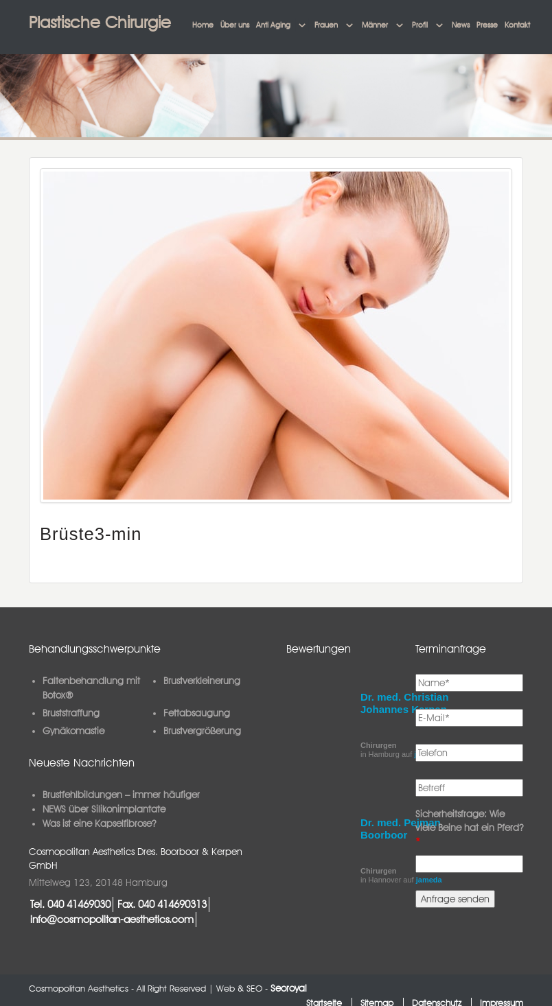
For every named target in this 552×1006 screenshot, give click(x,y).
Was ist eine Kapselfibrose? (99, 823)
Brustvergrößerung (202, 730)
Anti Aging (273, 25)
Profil (420, 25)
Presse (487, 25)
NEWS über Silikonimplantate (104, 809)
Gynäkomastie (73, 730)
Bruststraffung (71, 712)
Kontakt (517, 25)
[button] (302, 25)
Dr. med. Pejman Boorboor (400, 829)
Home (203, 25)
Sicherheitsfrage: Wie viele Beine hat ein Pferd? (469, 827)
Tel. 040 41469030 (70, 904)
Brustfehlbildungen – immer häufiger (121, 794)
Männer (375, 25)
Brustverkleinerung (201, 680)
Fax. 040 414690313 (162, 904)
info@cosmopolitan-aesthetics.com (112, 919)
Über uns (234, 25)
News (461, 25)
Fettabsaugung (196, 712)
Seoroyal (289, 988)
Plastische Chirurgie (100, 22)
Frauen (326, 25)
